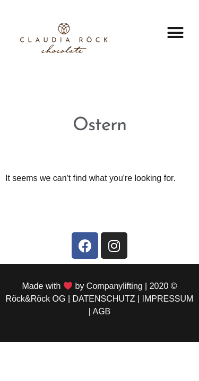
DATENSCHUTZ (104, 298)
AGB (101, 311)
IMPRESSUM (168, 298)
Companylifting (114, 286)
